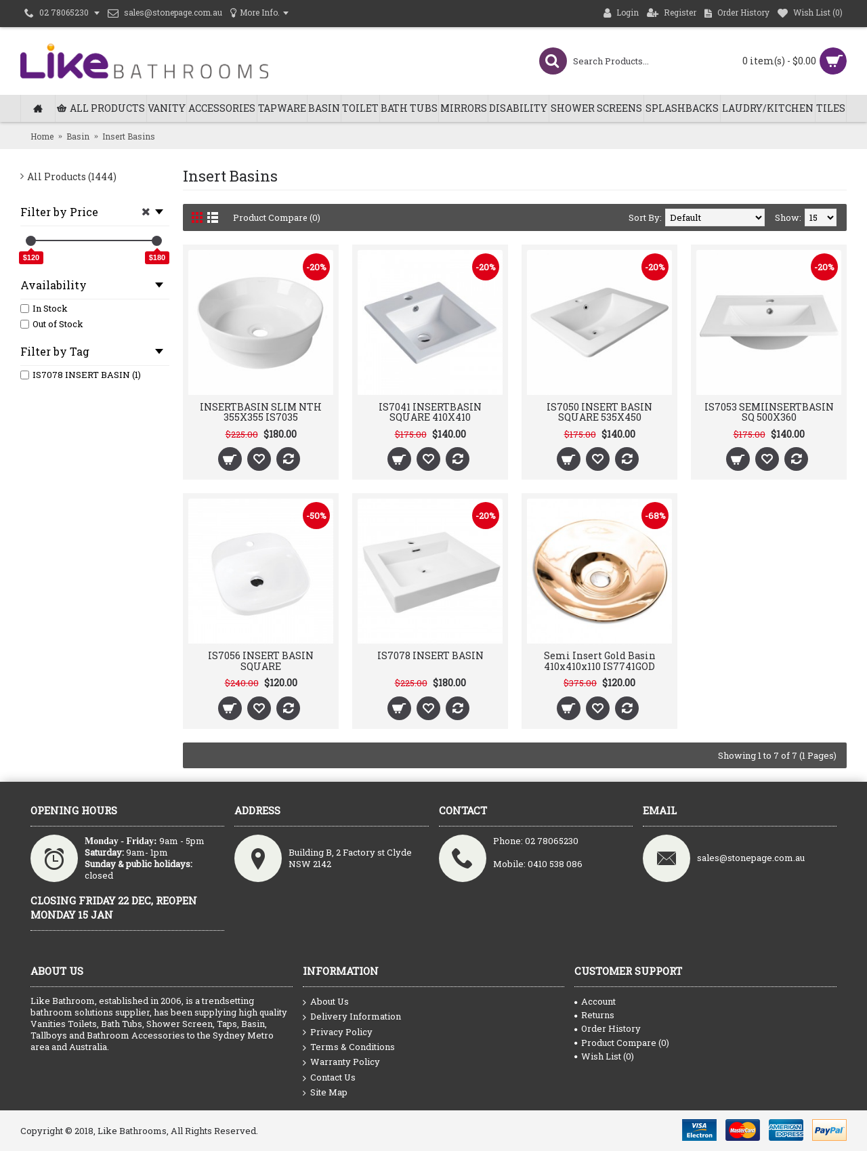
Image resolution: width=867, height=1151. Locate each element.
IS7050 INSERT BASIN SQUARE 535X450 (599, 411)
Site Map (325, 1092)
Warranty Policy (341, 1062)
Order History (607, 1028)
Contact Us (329, 1078)
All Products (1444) (72, 176)
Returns (594, 1015)
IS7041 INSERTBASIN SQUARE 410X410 (430, 411)
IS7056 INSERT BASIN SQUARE (261, 660)
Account (595, 1001)
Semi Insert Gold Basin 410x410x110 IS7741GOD (600, 660)
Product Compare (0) (277, 217)
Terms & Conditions (349, 1047)
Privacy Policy (338, 1032)
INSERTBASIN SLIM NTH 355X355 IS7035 (261, 411)
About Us (326, 1002)
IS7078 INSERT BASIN (430, 655)
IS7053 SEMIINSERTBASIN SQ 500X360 (769, 411)
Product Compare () (621, 1043)
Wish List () (604, 1056)
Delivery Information (352, 1017)
